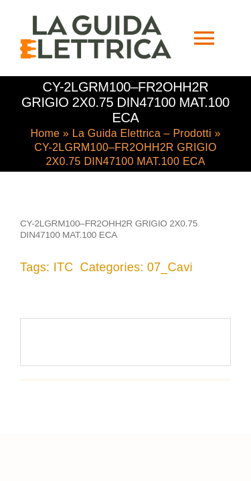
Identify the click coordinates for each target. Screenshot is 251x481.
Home (45, 132)
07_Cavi (170, 266)
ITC (64, 266)
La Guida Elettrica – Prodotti (142, 132)
